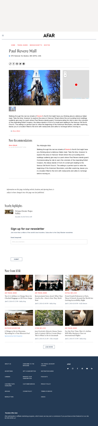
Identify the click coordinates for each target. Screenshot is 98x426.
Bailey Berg (22, 301)
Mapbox (87, 98)
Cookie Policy (27, 391)
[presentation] (25, 251)
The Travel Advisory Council (48, 364)
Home (13, 45)
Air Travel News (11, 293)
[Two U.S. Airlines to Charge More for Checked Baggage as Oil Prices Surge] (19, 283)
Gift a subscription (29, 371)
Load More (49, 347)
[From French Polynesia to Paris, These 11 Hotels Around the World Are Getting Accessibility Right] (79, 283)
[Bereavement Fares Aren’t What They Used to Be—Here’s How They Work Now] (49, 283)
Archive (7, 391)
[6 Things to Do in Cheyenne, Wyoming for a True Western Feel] (19, 318)
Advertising (9, 371)
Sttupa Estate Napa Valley (23, 212)
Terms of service (46, 391)
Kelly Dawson (83, 303)
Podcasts (44, 376)
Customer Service (29, 384)
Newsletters (9, 397)
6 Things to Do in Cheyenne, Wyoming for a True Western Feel (17, 332)
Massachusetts (36, 45)
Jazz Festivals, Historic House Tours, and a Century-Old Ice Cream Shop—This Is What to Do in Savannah (48, 333)
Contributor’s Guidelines (10, 384)
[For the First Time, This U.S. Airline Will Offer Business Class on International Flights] (79, 318)
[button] (76, 84)
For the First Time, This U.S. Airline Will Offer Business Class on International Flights (78, 333)
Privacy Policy (46, 384)
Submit (16, 259)
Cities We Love (40, 328)
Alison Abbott (13, 145)
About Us (8, 364)
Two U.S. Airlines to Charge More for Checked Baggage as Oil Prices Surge (18, 297)
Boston (47, 45)
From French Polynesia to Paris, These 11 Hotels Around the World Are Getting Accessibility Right (79, 298)
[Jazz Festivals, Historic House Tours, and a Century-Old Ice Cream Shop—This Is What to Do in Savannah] (49, 318)
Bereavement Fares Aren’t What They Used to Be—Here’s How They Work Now (49, 298)
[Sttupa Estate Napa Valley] (9, 212)
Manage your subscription (27, 377)
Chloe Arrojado (54, 338)
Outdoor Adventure (12, 328)
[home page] (49, 35)
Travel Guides (22, 45)
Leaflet (73, 98)
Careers (7, 376)
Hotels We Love (71, 293)
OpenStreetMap (78, 98)
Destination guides (47, 371)
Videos (43, 397)
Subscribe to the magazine (28, 364)
